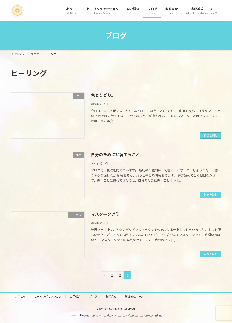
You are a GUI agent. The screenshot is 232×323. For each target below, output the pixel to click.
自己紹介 (75, 296)
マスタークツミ (105, 214)
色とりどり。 (103, 95)
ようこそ (20, 296)
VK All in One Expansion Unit (145, 315)
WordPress (92, 315)
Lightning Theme (115, 315)
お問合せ (111, 296)
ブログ (93, 296)
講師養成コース (134, 296)
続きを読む (211, 135)
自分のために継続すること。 (117, 154)
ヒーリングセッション (47, 296)
